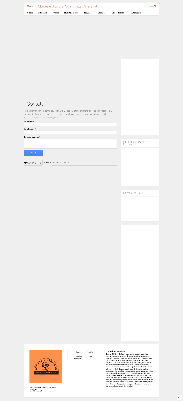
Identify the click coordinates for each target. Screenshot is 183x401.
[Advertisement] (91, 37)
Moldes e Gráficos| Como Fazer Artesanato (68, 6)
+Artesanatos (137, 13)
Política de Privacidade (78, 357)
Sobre (90, 356)
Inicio (30, 13)
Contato (90, 352)
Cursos (56, 13)
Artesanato (43, 13)
